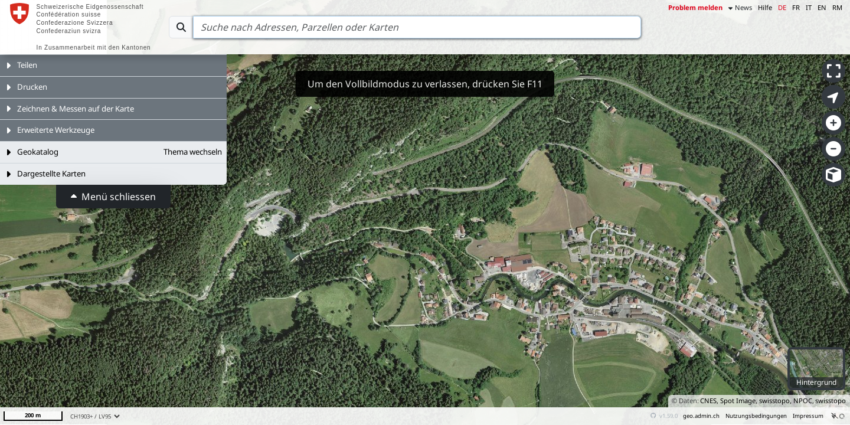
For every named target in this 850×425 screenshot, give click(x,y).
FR (796, 7)
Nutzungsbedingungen (756, 416)
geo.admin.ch (701, 416)
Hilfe (765, 7)
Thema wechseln (193, 151)
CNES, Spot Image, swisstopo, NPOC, (757, 400)
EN (822, 7)
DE (782, 7)
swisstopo (830, 400)
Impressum (808, 416)
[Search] (417, 27)
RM (837, 7)
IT (809, 7)
